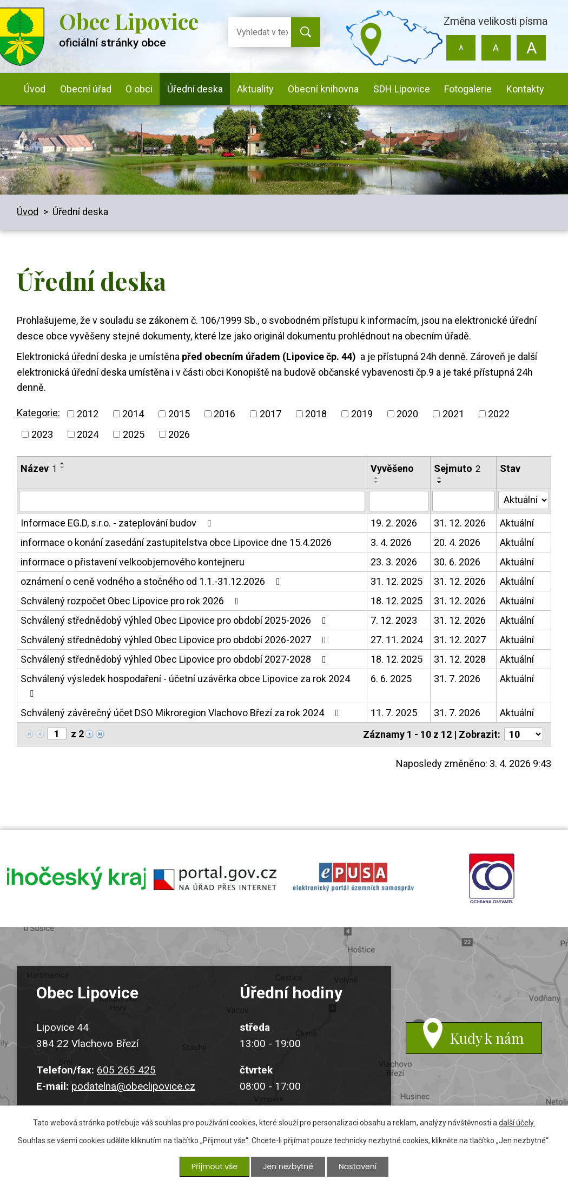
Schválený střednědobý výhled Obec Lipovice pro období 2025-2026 (176, 620)
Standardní (495, 47)
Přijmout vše (214, 1166)
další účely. (517, 1122)
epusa (353, 878)
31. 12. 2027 (460, 639)
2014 (133, 413)
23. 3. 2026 (394, 562)
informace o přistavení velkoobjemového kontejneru (133, 562)
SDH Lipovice (401, 89)
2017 (270, 413)
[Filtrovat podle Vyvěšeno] (398, 501)
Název (39, 468)
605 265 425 (126, 1070)
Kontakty (525, 89)
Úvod (34, 89)
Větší (531, 47)
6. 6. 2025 (391, 678)
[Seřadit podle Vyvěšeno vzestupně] (376, 478)
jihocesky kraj (76, 878)
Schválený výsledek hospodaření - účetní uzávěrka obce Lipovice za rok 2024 (185, 685)
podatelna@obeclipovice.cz (133, 1086)
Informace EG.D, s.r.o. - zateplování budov (118, 523)
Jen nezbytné (288, 1166)
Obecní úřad (85, 89)
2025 (133, 434)
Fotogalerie (468, 89)
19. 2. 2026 (394, 523)
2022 (499, 413)
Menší (461, 47)
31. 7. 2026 (457, 678)
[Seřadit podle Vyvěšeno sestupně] (376, 482)
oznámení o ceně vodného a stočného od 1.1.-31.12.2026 (153, 581)
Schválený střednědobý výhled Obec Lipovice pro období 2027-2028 (176, 659)
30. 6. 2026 (457, 562)
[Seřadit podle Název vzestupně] (63, 463)
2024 (87, 434)
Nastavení (358, 1166)
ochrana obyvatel (491, 878)
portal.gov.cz (215, 878)
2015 (179, 413)
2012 (87, 413)
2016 (224, 413)
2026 (179, 434)
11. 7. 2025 (394, 712)
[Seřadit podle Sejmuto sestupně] (440, 482)
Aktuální (517, 523)
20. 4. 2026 (457, 542)
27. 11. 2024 (396, 639)
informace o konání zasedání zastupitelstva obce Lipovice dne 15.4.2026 (176, 542)
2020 (407, 413)
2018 (316, 413)
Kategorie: (38, 412)
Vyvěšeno (392, 468)
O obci (139, 89)
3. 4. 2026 (391, 542)
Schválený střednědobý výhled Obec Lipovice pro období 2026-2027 (176, 639)
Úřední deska (195, 89)
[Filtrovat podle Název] (192, 501)
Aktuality (255, 89)
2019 (362, 413)
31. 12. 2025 (396, 581)
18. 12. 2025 (396, 600)
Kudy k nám (487, 1038)
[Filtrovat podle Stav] (523, 500)
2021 (453, 413)
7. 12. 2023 (394, 620)
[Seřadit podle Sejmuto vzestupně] (440, 478)
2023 (42, 434)
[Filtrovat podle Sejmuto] (463, 501)
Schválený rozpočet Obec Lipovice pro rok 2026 (132, 600)
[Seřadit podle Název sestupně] (63, 467)
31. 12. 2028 (460, 659)
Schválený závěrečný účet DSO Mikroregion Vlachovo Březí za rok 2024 (182, 712)
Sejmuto (457, 468)
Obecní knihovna (323, 89)
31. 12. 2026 (460, 523)
